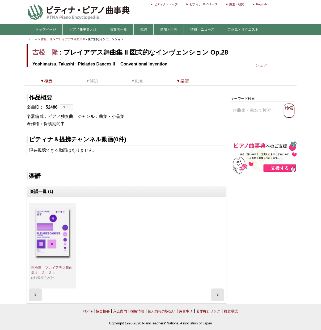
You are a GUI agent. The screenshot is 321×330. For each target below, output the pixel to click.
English (261, 4)
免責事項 (186, 311)
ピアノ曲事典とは (83, 29)
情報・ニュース (202, 29)
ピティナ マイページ (203, 4)
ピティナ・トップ (166, 4)
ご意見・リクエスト (243, 29)
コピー (66, 107)
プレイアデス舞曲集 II (71, 39)
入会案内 (120, 311)
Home (87, 311)
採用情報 (137, 311)
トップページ (45, 29)
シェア (261, 65)
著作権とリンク (208, 311)
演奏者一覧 (118, 29)
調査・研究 (236, 4)
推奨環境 (231, 311)
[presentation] (35, 294)
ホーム (33, 39)
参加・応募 (168, 29)
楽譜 (143, 29)
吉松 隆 (47, 39)
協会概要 (103, 311)
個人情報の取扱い (161, 311)
